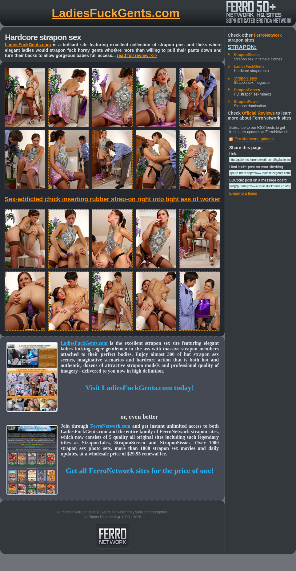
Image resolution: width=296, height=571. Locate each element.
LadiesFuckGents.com (116, 13)
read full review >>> (137, 55)
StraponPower (246, 102)
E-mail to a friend (243, 193)
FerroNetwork (268, 35)
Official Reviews (258, 113)
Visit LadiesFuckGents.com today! (139, 388)
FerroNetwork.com (110, 426)
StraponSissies (247, 55)
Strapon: (242, 47)
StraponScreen (247, 90)
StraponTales (245, 78)
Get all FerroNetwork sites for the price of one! (140, 471)
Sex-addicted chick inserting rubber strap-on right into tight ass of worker (112, 199)
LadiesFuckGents (249, 66)
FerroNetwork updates (254, 139)
